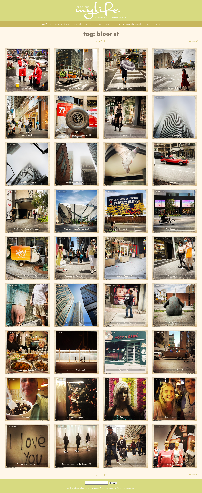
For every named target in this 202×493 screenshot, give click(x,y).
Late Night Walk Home (75, 370)
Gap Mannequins (173, 464)
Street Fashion (124, 464)
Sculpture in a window (75, 417)
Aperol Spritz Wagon (26, 276)
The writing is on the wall (26, 464)
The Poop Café (124, 370)
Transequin (124, 417)
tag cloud (89, 24)
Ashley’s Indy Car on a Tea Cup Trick (75, 135)
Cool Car (173, 182)
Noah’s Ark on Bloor (173, 370)
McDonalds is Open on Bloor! (124, 276)
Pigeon (124, 182)
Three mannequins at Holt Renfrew (75, 464)
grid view (65, 24)
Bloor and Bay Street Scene (75, 276)
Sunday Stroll (173, 88)
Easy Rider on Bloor (173, 229)
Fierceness (124, 135)
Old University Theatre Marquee (26, 229)
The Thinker (173, 323)
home (147, 24)
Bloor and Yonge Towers (75, 323)
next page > (193, 40)
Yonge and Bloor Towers (75, 182)
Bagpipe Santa (26, 88)
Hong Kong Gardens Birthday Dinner (26, 370)
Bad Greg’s (26, 417)
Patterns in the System (124, 88)
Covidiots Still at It (75, 88)
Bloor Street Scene (26, 323)
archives (156, 24)
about (114, 24)
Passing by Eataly (26, 135)
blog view (54, 24)
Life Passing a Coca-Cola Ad (124, 323)
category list (77, 24)
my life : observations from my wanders (83, 487)
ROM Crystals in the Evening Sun (75, 229)
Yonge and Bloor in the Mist (26, 182)
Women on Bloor (173, 276)
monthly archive (102, 24)
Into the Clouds (173, 135)
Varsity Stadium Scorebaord (124, 229)
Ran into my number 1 (173, 417)
